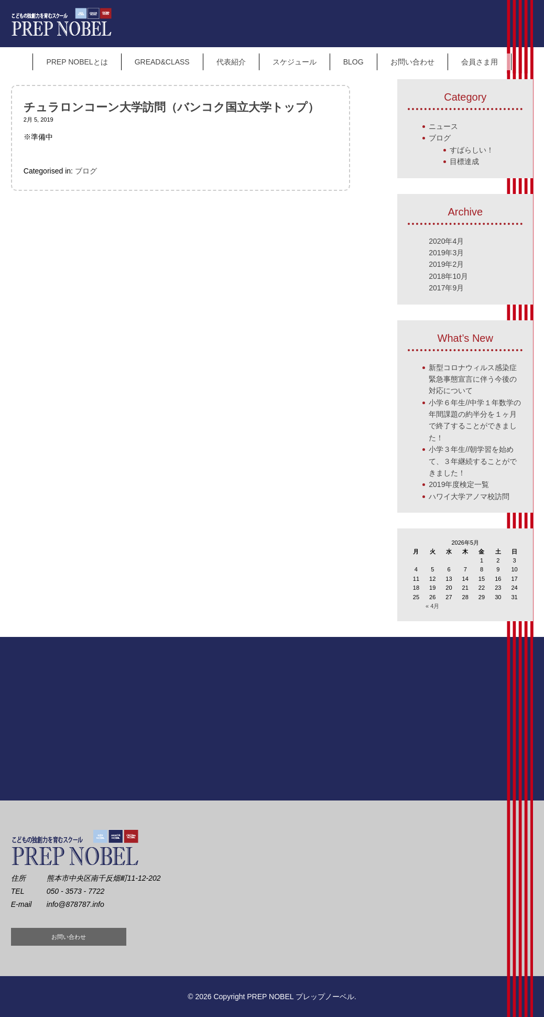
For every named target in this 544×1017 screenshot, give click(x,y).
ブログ (86, 171)
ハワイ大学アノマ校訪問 (469, 496)
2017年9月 (446, 288)
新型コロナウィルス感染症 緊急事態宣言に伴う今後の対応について (473, 379)
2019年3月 (446, 252)
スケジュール (295, 62)
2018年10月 (448, 276)
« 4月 (432, 606)
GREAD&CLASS (162, 62)
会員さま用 (479, 62)
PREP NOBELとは (76, 62)
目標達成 (464, 161)
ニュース (443, 126)
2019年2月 (446, 264)
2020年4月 (446, 241)
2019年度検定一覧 (459, 484)
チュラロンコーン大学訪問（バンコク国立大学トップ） (171, 107)
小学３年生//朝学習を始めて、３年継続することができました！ (473, 461)
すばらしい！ (472, 150)
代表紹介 (231, 62)
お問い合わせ (412, 62)
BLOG (353, 62)
